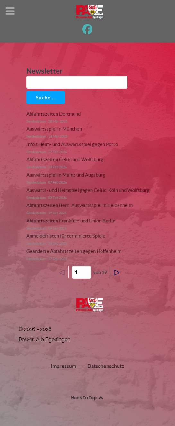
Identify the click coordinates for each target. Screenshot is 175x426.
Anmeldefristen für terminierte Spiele (65, 236)
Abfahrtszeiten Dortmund (53, 114)
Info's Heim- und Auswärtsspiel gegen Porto (72, 144)
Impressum (63, 366)
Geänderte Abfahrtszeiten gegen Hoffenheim (73, 251)
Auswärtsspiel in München (54, 129)
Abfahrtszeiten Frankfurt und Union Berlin (70, 220)
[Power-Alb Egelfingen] (88, 304)
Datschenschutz (105, 366)
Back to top (87, 397)
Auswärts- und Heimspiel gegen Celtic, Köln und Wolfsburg (88, 190)
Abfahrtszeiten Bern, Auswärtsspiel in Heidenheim (79, 205)
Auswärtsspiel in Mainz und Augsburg (65, 175)
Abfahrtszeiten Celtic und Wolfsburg (64, 159)
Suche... (45, 97)
